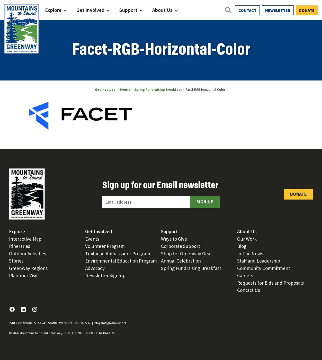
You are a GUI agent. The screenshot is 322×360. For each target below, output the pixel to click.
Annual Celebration (181, 261)
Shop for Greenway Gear (186, 253)
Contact (247, 10)
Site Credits (105, 333)
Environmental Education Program (121, 261)
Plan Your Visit (23, 275)
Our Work (247, 239)
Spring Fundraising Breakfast (191, 268)
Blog (241, 246)
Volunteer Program (105, 246)
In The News (250, 253)
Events (92, 239)
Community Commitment (263, 268)
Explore (53, 10)
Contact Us (248, 290)
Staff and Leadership (258, 261)
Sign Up (204, 202)
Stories (16, 261)
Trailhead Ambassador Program (117, 253)
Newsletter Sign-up (105, 275)
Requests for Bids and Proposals (270, 283)
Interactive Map (25, 239)
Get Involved (90, 10)
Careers (245, 275)
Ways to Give (174, 239)
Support (128, 10)
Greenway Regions (28, 268)
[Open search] (228, 10)
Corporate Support (180, 246)
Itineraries (19, 246)
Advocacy (95, 268)
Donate (307, 10)
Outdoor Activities (27, 253)
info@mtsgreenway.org (110, 323)
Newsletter (277, 10)
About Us (162, 10)
